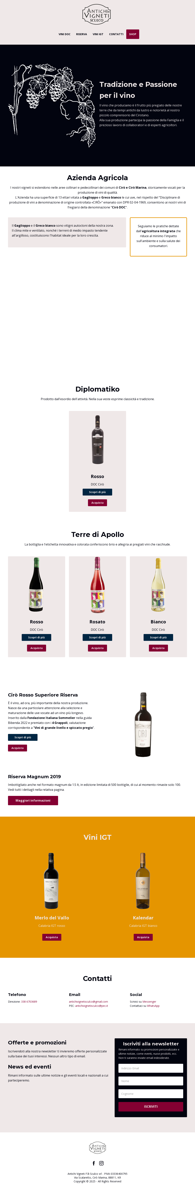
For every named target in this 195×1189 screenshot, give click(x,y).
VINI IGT (98, 34)
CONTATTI (116, 34)
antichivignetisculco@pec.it (91, 1006)
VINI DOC (64, 34)
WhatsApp (153, 1006)
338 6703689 (29, 1001)
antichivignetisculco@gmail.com (88, 1001)
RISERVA (81, 34)
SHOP (132, 34)
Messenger (149, 1001)
